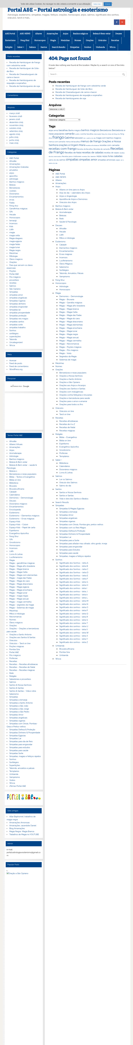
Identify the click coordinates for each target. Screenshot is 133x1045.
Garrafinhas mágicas (18, 208)
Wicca (112, 47)
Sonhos (87, 47)
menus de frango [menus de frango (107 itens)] (91, 141)
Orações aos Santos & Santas (22, 637)
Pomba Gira (64, 652)
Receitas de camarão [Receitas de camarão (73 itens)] (102, 149)
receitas (12, 283)
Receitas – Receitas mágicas (22, 670)
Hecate (62, 232)
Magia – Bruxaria (66, 299)
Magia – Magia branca (69, 309)
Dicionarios (14, 194)
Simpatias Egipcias (17, 735)
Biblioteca (63, 463)
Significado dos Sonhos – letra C (73, 569)
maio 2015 (13, 143)
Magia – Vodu (65, 353)
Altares (38, 33)
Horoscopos (39, 40)
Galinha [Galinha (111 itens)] (69, 137)
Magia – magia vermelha (20, 602)
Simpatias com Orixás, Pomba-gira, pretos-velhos (81, 524)
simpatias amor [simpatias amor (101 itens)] (88, 159)
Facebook (9, 988)
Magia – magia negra (18, 596)
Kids (11, 226)
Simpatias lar (15, 310)
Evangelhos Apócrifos (69, 447)
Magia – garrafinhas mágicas (22, 563)
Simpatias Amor (66, 515)
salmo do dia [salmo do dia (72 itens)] (54, 160)
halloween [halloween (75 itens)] (78, 138)
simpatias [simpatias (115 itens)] (72, 159)
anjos (11, 173)
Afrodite (62, 228)
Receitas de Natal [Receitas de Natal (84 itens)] (73, 152)
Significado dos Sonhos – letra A (73, 563)
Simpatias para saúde (68, 553)
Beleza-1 (13, 471)
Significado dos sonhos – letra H (73, 585)
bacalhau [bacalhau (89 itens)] (63, 130)
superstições (15, 336)
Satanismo (64, 267)
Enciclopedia (15, 509)
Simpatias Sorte (16, 753)
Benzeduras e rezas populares (72, 373)
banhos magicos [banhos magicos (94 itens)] (90, 130)
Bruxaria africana (66, 649)
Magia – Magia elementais (71, 325)
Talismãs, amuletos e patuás (21, 768)
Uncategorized (15, 342)
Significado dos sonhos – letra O (73, 607)
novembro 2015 (16, 125)
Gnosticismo (64, 450)
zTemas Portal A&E (17, 786)
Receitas (115, 40)
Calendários (64, 466)
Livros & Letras (66, 472)
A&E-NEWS (25, 33)
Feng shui (13, 206)
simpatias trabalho (17, 327)
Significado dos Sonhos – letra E (73, 575)
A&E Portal (10, 33)
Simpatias (74, 47)
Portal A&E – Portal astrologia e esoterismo (58, 10)
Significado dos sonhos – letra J (73, 591)
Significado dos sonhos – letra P (73, 610)
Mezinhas (65, 40)
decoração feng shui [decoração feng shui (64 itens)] (101, 134)
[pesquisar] (21, 386)
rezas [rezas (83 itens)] (99, 156)
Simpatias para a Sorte (69, 540)
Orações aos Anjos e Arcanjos (72, 385)
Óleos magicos (16, 259)
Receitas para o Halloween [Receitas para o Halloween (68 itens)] (71, 156)
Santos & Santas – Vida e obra (22, 691)
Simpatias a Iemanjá (68, 512)
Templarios (14, 771)
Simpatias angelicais (68, 518)
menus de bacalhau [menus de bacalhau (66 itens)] (73, 142)
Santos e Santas (66, 495)
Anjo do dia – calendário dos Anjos (74, 193)
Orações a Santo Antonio (20, 634)
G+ (19, 988)
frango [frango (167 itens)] (58, 137)
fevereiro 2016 (15, 116)
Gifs (11, 211)
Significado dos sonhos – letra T (73, 623)
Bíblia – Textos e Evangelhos (22, 477)
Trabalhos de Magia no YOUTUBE (24, 834)
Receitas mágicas (67, 430)
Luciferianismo (65, 260)
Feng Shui (24, 40)
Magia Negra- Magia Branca (21, 831)
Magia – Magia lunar (68, 331)
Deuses (118, 33)
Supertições (14, 765)
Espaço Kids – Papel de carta (22, 527)
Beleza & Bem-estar (102, 33)
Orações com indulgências (71, 392)
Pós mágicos (15, 277)
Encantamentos (66, 251)
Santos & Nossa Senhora (20, 685)
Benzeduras (14, 188)
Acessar (12, 360)
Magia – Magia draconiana (71, 321)
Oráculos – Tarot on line (20, 643)
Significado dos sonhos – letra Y (73, 639)
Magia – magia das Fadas (20, 578)
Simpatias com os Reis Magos (72, 527)
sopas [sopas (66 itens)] (118, 160)
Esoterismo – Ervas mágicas (21, 518)
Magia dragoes (15, 238)
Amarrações (52, 33)
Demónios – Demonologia (21, 498)
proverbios (14, 280)
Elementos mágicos (68, 248)
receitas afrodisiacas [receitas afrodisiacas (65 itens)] (92, 145)
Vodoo (12, 780)
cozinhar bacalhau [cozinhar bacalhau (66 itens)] (87, 134)
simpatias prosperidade (19, 312)
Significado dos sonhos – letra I (73, 588)
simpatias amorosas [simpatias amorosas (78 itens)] (106, 160)
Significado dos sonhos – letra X (73, 636)
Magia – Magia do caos (69, 318)
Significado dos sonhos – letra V (73, 629)
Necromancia (15, 617)
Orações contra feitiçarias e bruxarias (75, 395)
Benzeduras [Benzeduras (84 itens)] (105, 130)
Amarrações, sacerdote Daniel (22, 825)
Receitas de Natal (67, 427)
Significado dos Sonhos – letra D (73, 572)
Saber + (20, 47)
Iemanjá (12, 220)
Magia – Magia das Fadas (70, 315)
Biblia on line (65, 440)
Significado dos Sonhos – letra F (73, 579)
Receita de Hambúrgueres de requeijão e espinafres (78, 95)
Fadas (12, 203)
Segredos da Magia (68, 356)
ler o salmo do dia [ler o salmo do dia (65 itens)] (89, 138)
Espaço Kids (14, 521)
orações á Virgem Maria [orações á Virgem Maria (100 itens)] (72, 145)
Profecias (63, 453)
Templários (64, 456)
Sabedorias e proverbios (20, 679)
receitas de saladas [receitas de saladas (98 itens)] (92, 152)
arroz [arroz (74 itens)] (56, 130)
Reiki (61, 218)
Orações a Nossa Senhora (70, 376)
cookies (12, 191)
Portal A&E (14, 274)
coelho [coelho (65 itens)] (77, 134)
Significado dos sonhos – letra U (73, 626)
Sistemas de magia (67, 360)
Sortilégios (64, 270)
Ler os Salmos (65, 479)
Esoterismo (10, 40)
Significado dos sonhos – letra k (73, 594)
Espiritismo (64, 444)
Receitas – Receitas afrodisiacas (23, 664)
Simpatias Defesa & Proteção (72, 531)
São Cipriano (15, 289)
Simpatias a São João (18, 706)
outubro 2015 (15, 128)
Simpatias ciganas (67, 521)
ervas (11, 200)
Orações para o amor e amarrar (73, 401)
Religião (8, 47)
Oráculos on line (66, 411)
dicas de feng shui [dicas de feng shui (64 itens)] (114, 134)
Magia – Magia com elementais (23, 575)
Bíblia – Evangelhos (68, 437)
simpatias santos (16, 321)
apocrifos (13, 176)
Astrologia (63, 286)
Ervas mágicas (65, 254)
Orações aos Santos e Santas (72, 388)
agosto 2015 (14, 134)
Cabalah (63, 245)
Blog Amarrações (17, 828)
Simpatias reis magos (18, 318)
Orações (89, 40)
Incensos (63, 257)
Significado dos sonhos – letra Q (73, 614)
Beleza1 (62, 215)
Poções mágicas (16, 646)
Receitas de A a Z (67, 424)
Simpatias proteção (17, 315)
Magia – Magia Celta (68, 312)
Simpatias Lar (65, 537)
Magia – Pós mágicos (68, 350)
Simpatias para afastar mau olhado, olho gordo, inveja (83, 543)
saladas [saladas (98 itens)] (118, 156)
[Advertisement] (24, 411)
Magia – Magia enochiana (70, 328)
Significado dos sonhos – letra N (73, 604)
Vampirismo (64, 276)
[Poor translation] (9, 1005)
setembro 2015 (16, 131)
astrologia (13, 179)
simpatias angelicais (18, 298)
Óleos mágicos (16, 622)
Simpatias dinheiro (17, 304)
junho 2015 (14, 140)
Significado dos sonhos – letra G (73, 582)
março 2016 (14, 113)
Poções (12, 271)
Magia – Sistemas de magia (21, 608)
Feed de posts (15, 363)
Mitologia (13, 256)
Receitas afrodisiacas (68, 421)
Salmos (32, 47)
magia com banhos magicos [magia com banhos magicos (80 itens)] (108, 138)
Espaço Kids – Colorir (18, 524)
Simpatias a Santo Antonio (21, 703)
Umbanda (100, 47)
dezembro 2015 (16, 122)
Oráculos (102, 40)
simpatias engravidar (18, 307)
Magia (53, 40)
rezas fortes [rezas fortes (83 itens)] (108, 156)
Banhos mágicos (80, 33)
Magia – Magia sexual (69, 337)
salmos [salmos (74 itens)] (62, 160)
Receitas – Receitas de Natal (22, 667)
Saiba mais (97, 4)
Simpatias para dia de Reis (21, 741)
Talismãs (13, 339)
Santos (44, 47)
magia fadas (14, 244)
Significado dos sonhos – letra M (73, 601)
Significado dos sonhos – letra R (73, 617)
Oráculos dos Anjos (68, 202)
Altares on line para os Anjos (72, 190)
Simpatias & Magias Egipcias (71, 508)
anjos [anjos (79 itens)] (51, 130)
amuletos (13, 170)
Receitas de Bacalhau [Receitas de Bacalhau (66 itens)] (85, 149)
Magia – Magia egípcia (19, 587)
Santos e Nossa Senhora (70, 492)
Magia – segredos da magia (21, 605)
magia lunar (14, 247)
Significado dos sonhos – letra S (73, 620)
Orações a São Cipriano (69, 382)
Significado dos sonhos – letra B (73, 566)
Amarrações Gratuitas (19, 167)
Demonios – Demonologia (71, 296)
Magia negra (14, 250)
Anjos (65, 33)
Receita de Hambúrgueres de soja (70, 98)
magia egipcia (15, 241)
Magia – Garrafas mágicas (70, 302)
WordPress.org (15, 369)
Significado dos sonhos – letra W (74, 633)
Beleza (12, 185)
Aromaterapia (65, 212)
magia (12, 232)
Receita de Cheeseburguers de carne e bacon (76, 92)
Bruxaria (13, 486)
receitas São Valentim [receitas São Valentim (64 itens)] (89, 156)
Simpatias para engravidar (70, 547)
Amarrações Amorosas (19, 822)
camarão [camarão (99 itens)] (70, 133)
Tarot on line (64, 414)
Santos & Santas (16, 688)
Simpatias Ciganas (17, 301)
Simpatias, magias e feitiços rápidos (75, 556)
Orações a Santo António (70, 379)
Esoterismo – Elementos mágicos (24, 515)
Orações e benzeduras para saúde (74, 398)
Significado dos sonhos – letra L (73, 598)
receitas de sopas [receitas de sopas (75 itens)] (111, 153)
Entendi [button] (107, 4)
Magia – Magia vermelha (70, 341)
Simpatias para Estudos (69, 550)
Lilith (61, 235)
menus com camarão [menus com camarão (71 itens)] (57, 142)
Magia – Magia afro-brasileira (72, 306)
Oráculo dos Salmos (68, 482)
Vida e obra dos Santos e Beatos (73, 499)
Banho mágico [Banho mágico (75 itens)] (74, 130)
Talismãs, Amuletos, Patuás (71, 273)
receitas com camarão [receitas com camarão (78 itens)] (109, 145)
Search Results (58, 47)
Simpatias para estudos (19, 747)
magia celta (14, 235)
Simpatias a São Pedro (19, 712)
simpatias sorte (16, 324)
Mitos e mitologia (67, 238)
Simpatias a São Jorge (19, 709)
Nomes (77, 40)
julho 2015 (13, 137)
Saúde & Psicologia (67, 222)
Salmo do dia (65, 485)
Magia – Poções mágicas (70, 347)
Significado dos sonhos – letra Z (73, 642)
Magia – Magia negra (68, 334)
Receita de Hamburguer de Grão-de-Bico (73, 89)
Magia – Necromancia (69, 344)
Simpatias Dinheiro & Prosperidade (74, 534)
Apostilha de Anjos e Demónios (73, 199)
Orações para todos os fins (71, 404)
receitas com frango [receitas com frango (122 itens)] (63, 148)
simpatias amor (16, 295)
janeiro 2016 (14, 119)
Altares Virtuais (15, 444)
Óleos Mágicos (65, 264)
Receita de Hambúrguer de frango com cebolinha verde (80, 86)
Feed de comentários (18, 366)
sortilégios (13, 333)
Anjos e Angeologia (68, 196)
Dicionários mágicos (68, 469)
